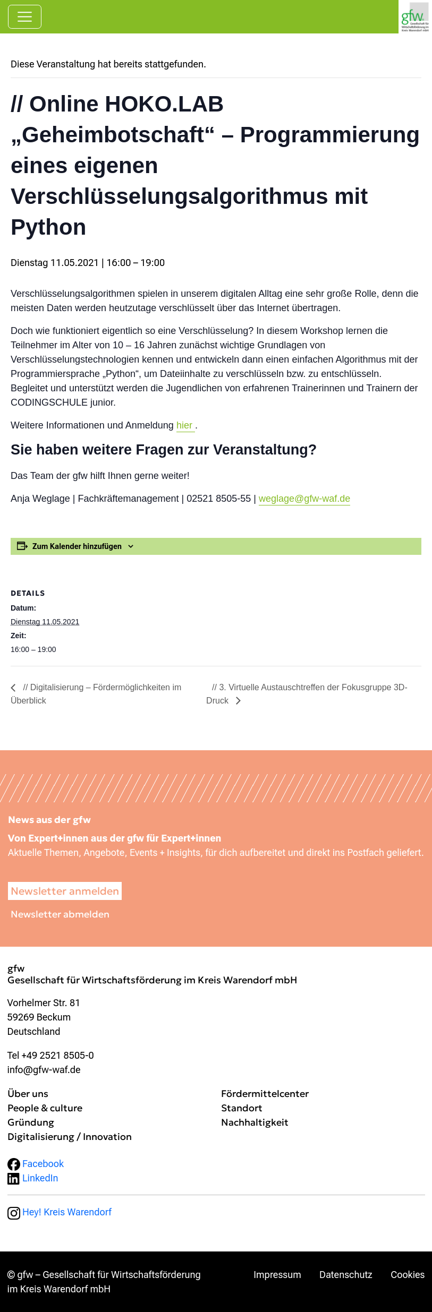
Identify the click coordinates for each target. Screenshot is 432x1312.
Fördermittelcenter (265, 1093)
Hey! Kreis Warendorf (59, 1211)
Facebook (35, 1163)
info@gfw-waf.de (44, 1069)
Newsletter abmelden (60, 914)
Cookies (408, 1274)
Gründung (30, 1122)
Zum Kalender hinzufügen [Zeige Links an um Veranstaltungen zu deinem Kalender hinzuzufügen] (77, 546)
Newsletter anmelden (65, 891)
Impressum (277, 1274)
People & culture (44, 1108)
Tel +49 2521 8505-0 (50, 1055)
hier (185, 425)
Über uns (27, 1093)
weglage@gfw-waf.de (304, 498)
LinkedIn (32, 1178)
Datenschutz (345, 1274)
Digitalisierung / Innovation (69, 1136)
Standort (241, 1108)
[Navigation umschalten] (24, 17)
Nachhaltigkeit (255, 1122)
